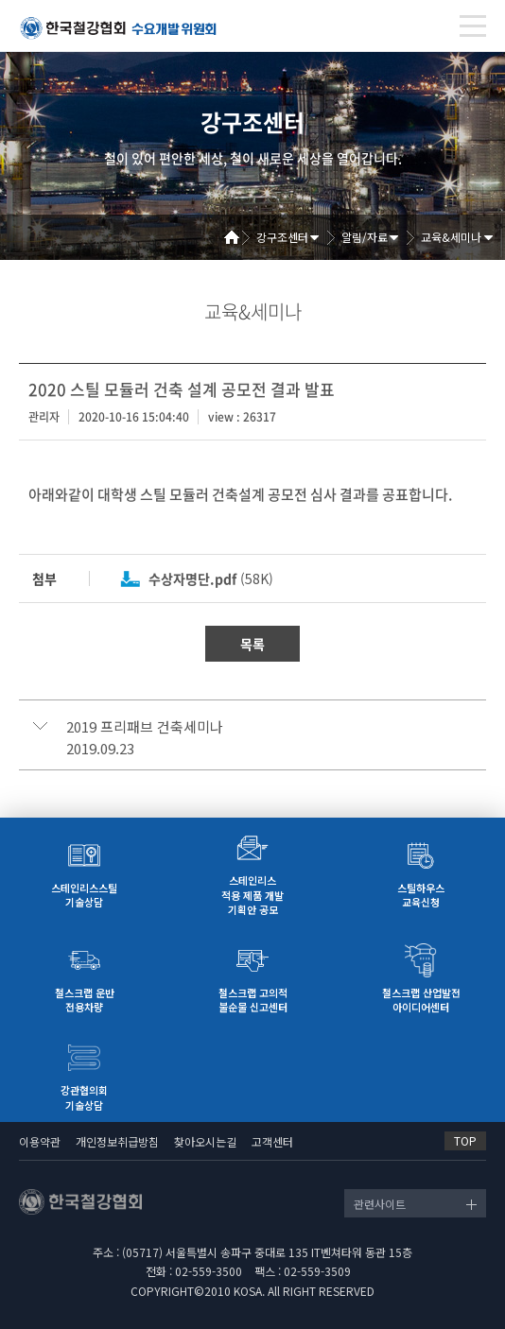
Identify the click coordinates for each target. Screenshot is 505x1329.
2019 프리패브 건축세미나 (144, 726)
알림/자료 (364, 237)
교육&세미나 (451, 237)
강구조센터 (282, 237)
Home (238, 237)
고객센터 (272, 1141)
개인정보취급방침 (117, 1141)
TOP (465, 1140)
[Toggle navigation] (473, 26)
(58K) (210, 578)
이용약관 (40, 1141)
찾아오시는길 (205, 1141)
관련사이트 (380, 1204)
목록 (252, 643)
